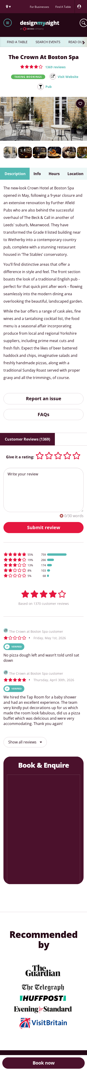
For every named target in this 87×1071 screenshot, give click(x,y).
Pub (48, 86)
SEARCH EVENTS (48, 42)
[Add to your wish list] (80, 103)
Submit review (43, 527)
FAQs (43, 414)
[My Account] (80, 6)
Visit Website (68, 77)
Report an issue (43, 398)
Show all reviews (25, 742)
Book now (44, 1063)
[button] (43, 66)
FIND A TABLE (17, 42)
